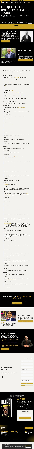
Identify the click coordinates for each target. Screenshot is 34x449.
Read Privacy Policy (28, 447)
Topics (16, 432)
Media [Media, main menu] (12, 2)
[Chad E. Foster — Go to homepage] (3, 428)
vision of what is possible (11, 279)
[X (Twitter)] (25, 433)
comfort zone (17, 77)
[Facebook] (28, 433)
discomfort (12, 90)
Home (11, 432)
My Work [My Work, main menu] (21, 2)
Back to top (23, 439)
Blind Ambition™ (22, 0)
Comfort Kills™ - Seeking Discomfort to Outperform (10, 342)
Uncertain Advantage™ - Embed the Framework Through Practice (11, 346)
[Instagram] (27, 433)
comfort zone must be (21, 107)
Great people (6, 184)
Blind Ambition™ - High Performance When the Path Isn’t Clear (11, 340)
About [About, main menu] (24, 2)
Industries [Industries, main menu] (16, 2)
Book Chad (30, 2)
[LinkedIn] (30, 433)
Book (21, 432)
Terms (21, 439)
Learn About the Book (25, 321)
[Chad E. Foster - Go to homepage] (3, 2)
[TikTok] (32, 433)
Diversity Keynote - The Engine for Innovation (9, 343)
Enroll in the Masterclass (17, 303)
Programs (18, 432)
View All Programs (5, 348)
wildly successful (22, 95)
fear (5, 85)
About (13, 432)
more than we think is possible (14, 92)
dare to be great (10, 82)
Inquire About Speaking (29, 427)
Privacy (19, 439)
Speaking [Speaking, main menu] (8, 2)
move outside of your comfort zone (11, 156)
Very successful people (7, 223)
